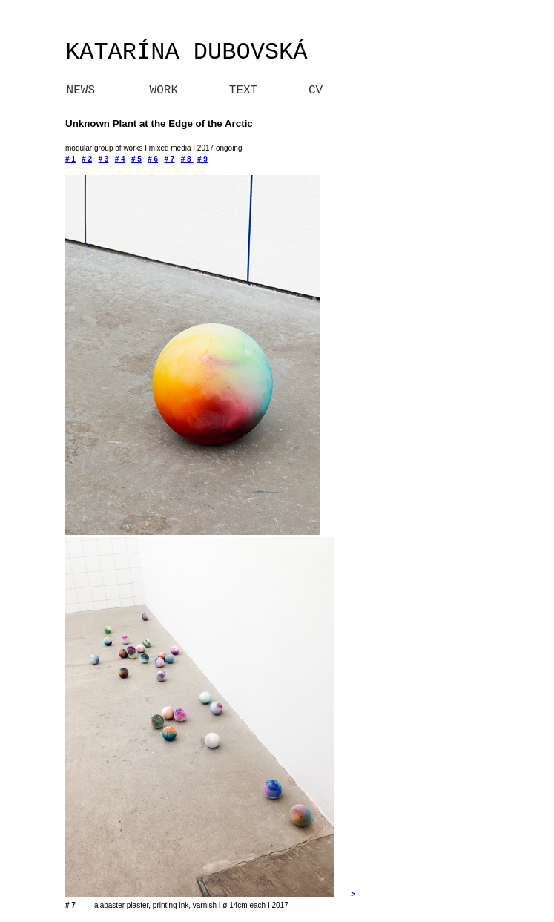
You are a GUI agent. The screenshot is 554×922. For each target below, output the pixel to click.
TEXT (243, 90)
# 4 (120, 159)
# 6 (153, 159)
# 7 (170, 159)
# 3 (104, 159)
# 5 (136, 159)
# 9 (202, 159)
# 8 (187, 159)
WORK (164, 90)
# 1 (70, 159)
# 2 (87, 159)
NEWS (59, 90)
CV (316, 90)
